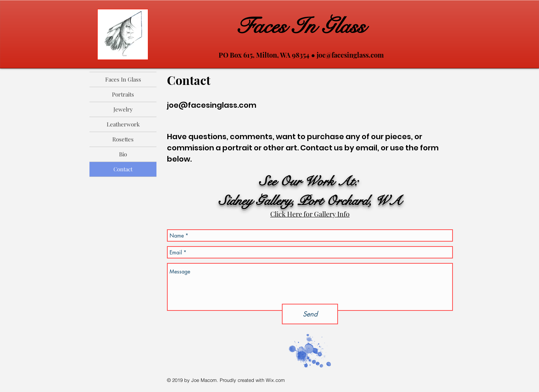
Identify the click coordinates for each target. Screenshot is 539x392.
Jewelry (123, 109)
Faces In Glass (300, 26)
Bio (123, 154)
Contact (123, 169)
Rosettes (123, 139)
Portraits (123, 94)
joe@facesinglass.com (350, 54)
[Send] (310, 314)
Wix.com (275, 380)
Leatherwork (123, 124)
